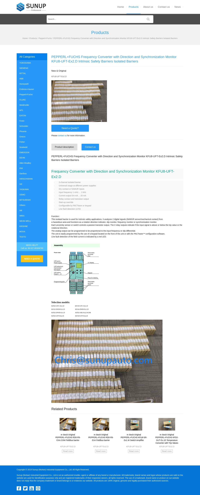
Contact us (164, 7)
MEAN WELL (25, 221)
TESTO (22, 237)
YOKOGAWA (25, 63)
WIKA (21, 216)
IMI (20, 210)
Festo (21, 121)
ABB (21, 79)
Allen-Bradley (25, 163)
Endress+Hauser (26, 89)
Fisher (22, 142)
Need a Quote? (70, 128)
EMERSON (24, 152)
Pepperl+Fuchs (45, 38)
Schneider (23, 126)
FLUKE (22, 100)
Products (133, 7)
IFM (21, 168)
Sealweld (23, 147)
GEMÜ (22, 195)
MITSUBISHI (25, 200)
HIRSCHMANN (26, 179)
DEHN (22, 158)
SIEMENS (23, 68)
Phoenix (23, 131)
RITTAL (22, 73)
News (177, 7)
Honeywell (23, 84)
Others (22, 205)
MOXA (22, 231)
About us (148, 7)
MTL (21, 110)
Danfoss (23, 173)
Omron (22, 137)
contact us (62, 135)
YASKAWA (24, 189)
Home (120, 7)
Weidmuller (24, 105)
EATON (22, 115)
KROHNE (23, 226)
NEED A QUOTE (32, 258)
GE (20, 184)
